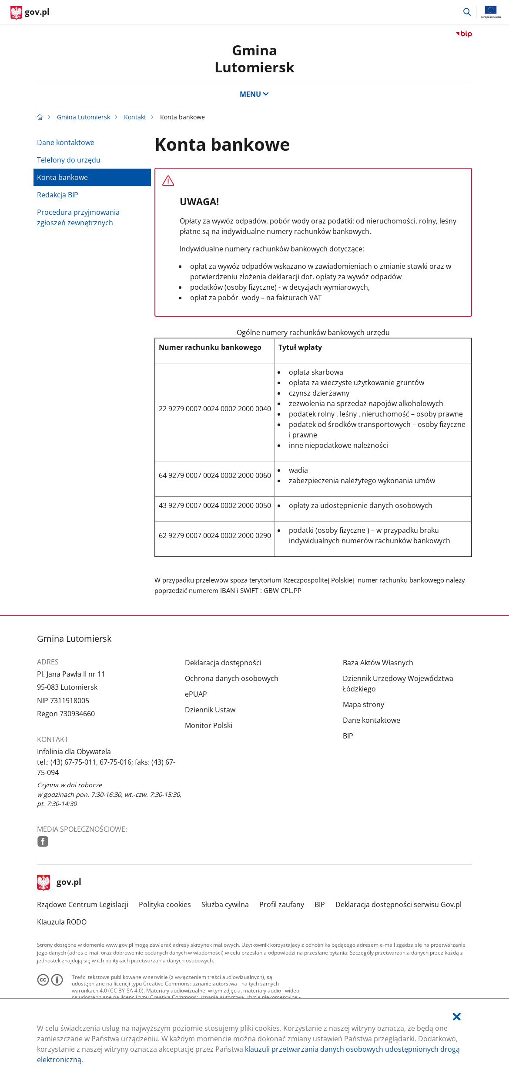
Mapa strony (363, 704)
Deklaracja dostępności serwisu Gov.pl (398, 904)
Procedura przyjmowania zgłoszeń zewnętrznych (78, 217)
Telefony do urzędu (68, 160)
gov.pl (59, 883)
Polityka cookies (165, 904)
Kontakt (135, 117)
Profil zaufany (281, 904)
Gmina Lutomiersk (83, 117)
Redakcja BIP (57, 195)
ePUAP (196, 694)
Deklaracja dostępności (223, 662)
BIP (348, 736)
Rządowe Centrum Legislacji (82, 904)
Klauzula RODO (62, 922)
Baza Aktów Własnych (378, 662)
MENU (254, 94)
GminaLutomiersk (254, 58)
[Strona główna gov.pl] (30, 13)
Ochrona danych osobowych (231, 678)
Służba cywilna (225, 904)
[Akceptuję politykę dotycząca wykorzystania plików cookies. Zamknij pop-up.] (457, 1016)
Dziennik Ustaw (210, 710)
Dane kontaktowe (65, 142)
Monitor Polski (208, 725)
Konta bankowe (62, 177)
